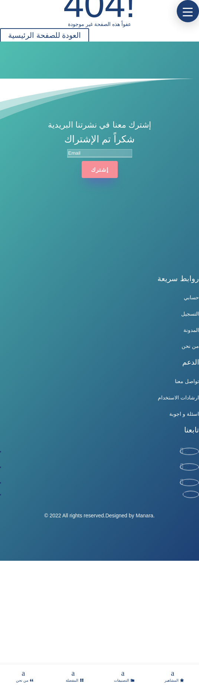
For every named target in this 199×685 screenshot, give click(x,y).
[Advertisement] (99, 613)
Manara (144, 515)
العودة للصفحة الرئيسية (44, 35)
